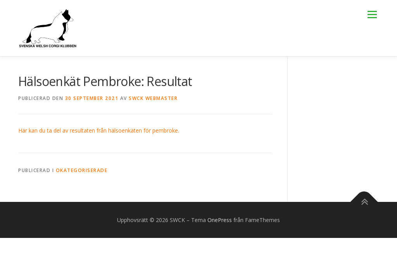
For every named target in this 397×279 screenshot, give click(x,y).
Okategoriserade (82, 170)
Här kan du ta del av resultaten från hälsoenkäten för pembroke (98, 130)
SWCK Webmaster (153, 98)
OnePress (219, 220)
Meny (372, 14)
